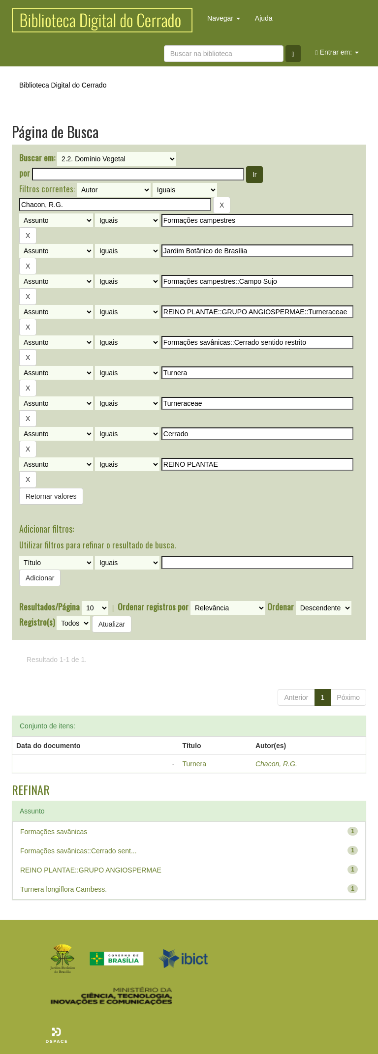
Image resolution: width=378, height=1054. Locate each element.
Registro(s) (37, 622)
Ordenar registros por (153, 607)
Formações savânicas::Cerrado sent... (78, 851)
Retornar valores (51, 496)
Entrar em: (337, 52)
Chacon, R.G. (276, 764)
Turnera (195, 764)
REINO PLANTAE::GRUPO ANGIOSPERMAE (90, 870)
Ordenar (280, 607)
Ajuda (264, 18)
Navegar (223, 18)
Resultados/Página (49, 607)
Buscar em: (37, 158)
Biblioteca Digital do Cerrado (62, 85)
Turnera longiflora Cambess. (63, 889)
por (24, 173)
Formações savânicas (53, 832)
